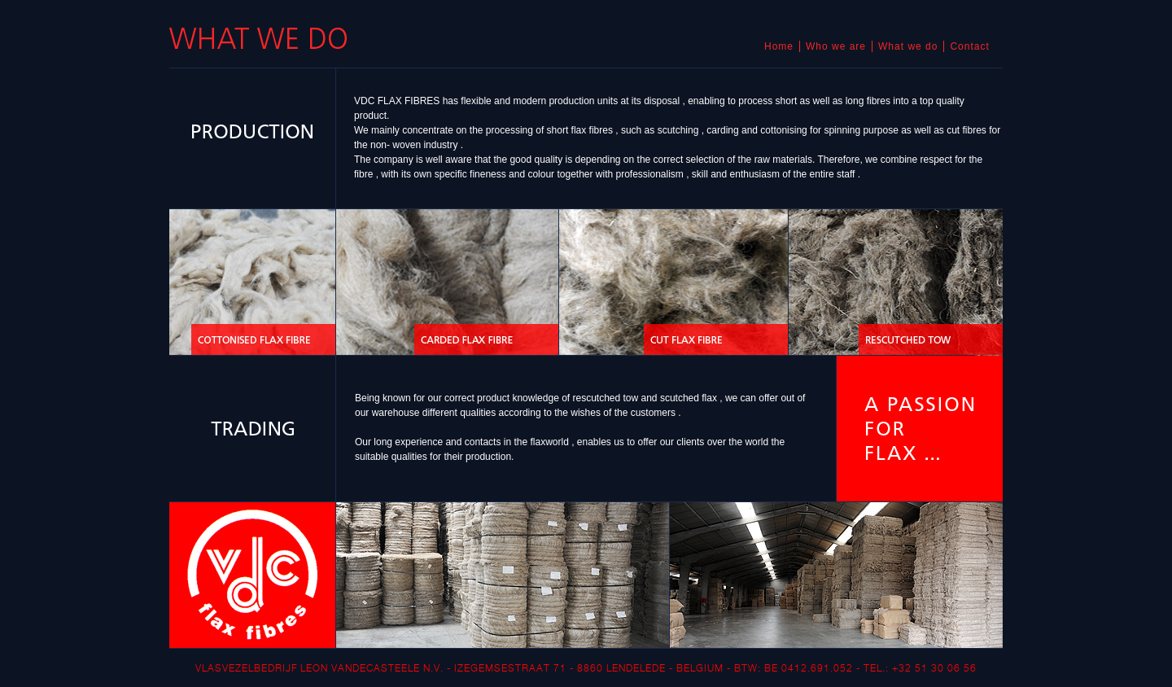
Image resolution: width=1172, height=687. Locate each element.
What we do (908, 46)
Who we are (836, 46)
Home (779, 46)
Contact (969, 46)
